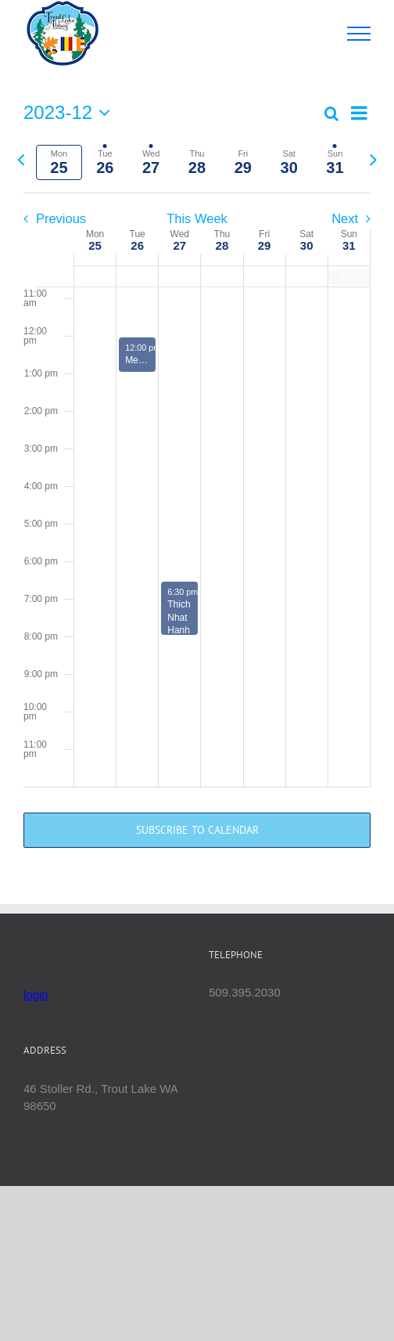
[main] (197, 486)
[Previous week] (20, 159)
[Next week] (373, 159)
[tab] (59, 162)
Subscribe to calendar (197, 830)
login (35, 994)
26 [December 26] (137, 245)
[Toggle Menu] (359, 34)
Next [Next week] (344, 218)
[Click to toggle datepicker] (70, 113)
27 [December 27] (179, 245)
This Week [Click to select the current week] (197, 218)
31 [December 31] (349, 245)
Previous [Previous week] (61, 218)
